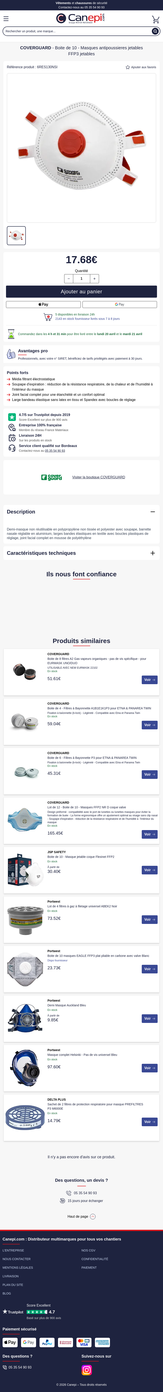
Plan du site (13, 1285)
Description (21, 512)
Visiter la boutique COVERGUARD (98, 477)
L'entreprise (13, 1250)
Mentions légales (18, 1267)
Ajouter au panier (81, 291)
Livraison (11, 1276)
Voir (149, 680)
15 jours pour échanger (81, 1200)
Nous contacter (16, 1259)
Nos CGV (89, 1250)
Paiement (89, 1267)
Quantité (81, 271)
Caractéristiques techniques (41, 553)
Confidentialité (95, 1259)
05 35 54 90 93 (94, 7)
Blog (7, 1293)
